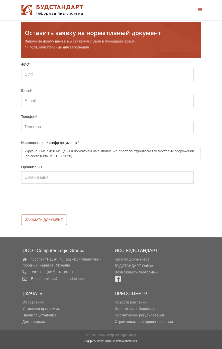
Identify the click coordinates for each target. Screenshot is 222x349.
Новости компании (131, 302)
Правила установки (39, 315)
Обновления (33, 302)
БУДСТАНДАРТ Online (134, 266)
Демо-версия (33, 322)
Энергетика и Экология (135, 309)
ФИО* (25, 64)
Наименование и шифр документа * (50, 143)
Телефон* (29, 117)
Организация (31, 167)
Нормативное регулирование (140, 315)
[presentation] (59, 202)
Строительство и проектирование (144, 322)
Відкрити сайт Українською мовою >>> (111, 341)
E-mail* (26, 90)
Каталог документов (132, 259)
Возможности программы (136, 272)
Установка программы (41, 309)
